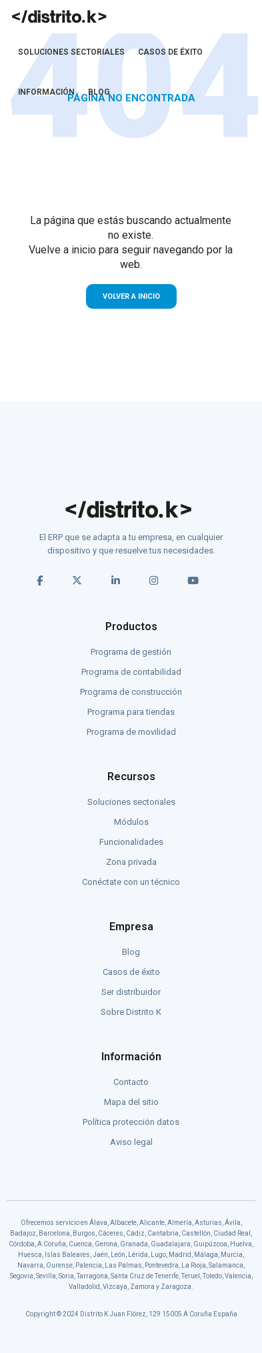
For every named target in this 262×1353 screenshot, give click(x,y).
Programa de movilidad (131, 732)
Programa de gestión (131, 652)
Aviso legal (131, 1142)
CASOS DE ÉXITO (170, 52)
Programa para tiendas (131, 712)
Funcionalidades (131, 842)
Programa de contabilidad (131, 672)
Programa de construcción (131, 692)
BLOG (99, 92)
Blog (131, 952)
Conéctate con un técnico (131, 882)
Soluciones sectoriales (131, 802)
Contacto (131, 1082)
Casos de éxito (131, 972)
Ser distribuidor (131, 992)
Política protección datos (131, 1122)
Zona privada (131, 862)
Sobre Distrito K (131, 1012)
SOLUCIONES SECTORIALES (71, 52)
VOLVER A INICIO (131, 296)
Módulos (131, 822)
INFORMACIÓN (46, 92)
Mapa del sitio (131, 1102)
